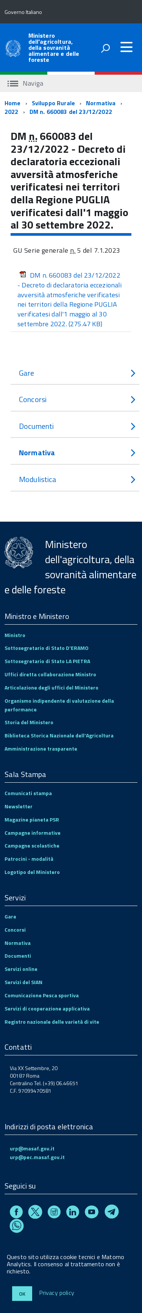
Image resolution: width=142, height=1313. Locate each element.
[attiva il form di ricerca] (105, 48)
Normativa (100, 102)
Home (13, 102)
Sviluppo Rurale (53, 102)
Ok (22, 1294)
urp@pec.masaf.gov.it (37, 1157)
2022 (12, 111)
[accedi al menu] (126, 47)
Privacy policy (56, 1293)
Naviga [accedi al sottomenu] (25, 83)
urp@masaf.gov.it (32, 1148)
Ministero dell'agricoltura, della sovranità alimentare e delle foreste (54, 47)
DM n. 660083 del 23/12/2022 (71, 111)
